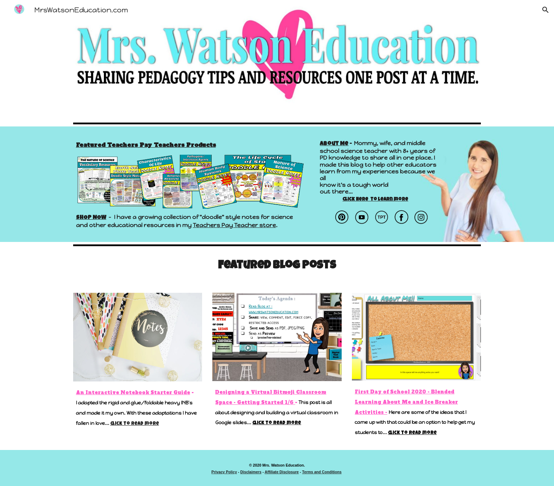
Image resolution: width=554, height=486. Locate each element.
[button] (545, 9)
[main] (190, 145)
